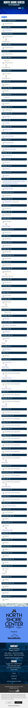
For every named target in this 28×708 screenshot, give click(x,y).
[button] (21, 8)
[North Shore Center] (14, 3)
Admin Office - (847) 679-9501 (14, 655)
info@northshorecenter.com (14, 658)
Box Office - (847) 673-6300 (14, 653)
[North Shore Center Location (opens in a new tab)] (14, 650)
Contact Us (14, 676)
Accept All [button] (18, 702)
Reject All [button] (9, 702)
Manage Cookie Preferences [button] (14, 705)
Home (14, 673)
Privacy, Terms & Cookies (14, 681)
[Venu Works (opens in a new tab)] (14, 635)
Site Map (14, 679)
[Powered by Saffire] (17, 690)
